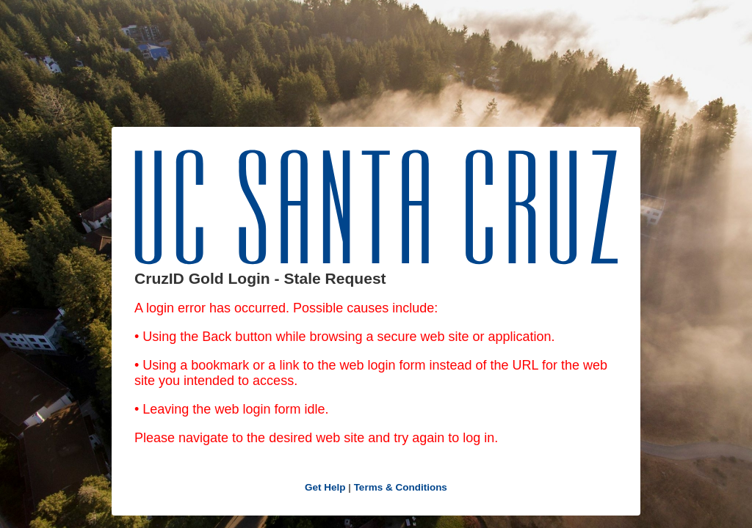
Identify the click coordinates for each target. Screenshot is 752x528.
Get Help (325, 487)
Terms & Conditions (400, 487)
